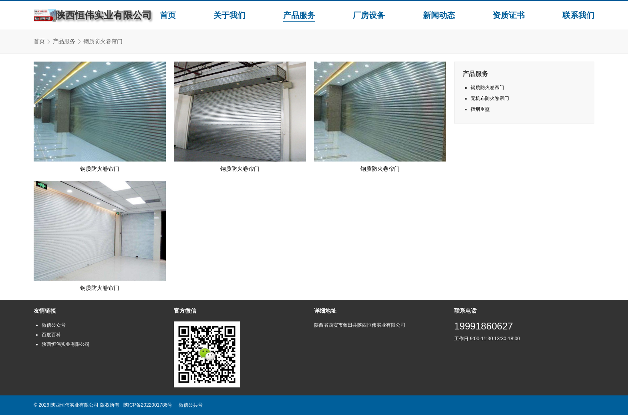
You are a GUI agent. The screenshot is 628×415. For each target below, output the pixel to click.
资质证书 (509, 15)
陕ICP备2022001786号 (148, 405)
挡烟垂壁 (480, 109)
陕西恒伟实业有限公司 (66, 344)
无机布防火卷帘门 (490, 98)
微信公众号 (54, 325)
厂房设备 (369, 15)
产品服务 (299, 15)
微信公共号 (191, 405)
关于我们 (229, 15)
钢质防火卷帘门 (99, 169)
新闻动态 (439, 15)
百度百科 (51, 334)
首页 (168, 15)
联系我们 (578, 15)
